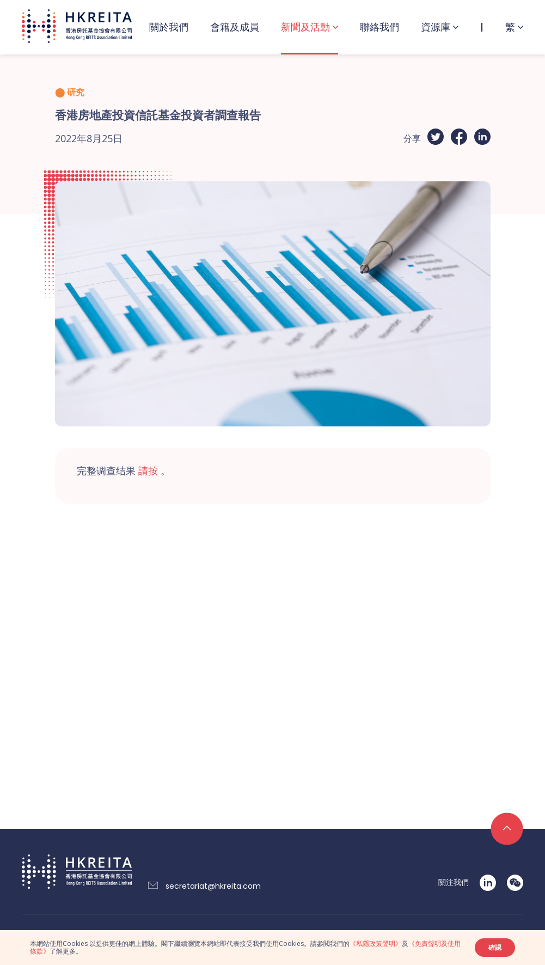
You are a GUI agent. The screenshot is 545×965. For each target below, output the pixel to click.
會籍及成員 (234, 27)
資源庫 (435, 27)
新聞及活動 (305, 27)
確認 (494, 947)
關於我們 (168, 27)
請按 (148, 470)
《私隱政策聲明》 (376, 943)
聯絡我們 (379, 27)
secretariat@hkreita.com (213, 886)
